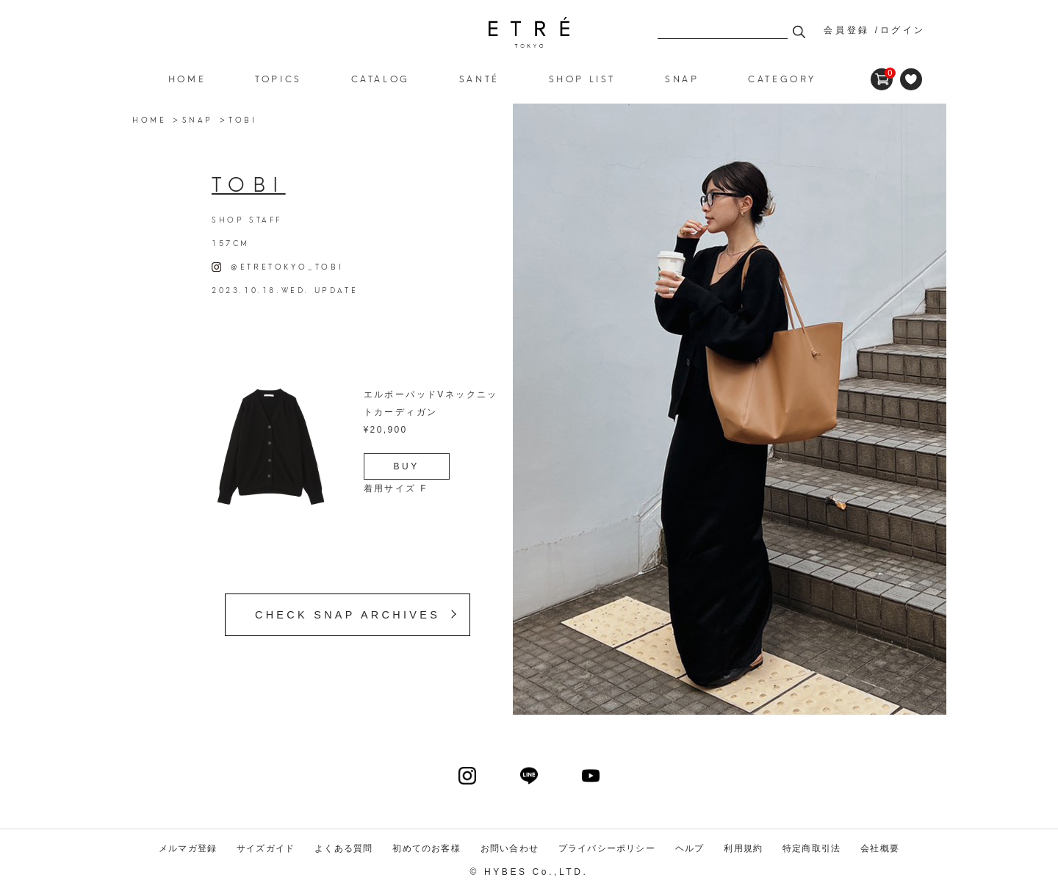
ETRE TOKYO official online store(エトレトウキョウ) (529, 32)
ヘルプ (690, 848)
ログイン (903, 30)
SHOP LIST (582, 78)
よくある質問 (343, 848)
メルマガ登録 (188, 848)
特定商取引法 (811, 848)
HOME (187, 78)
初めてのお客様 (426, 848)
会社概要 (879, 848)
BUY (407, 466)
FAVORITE (911, 79)
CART (882, 73)
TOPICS (278, 78)
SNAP (197, 119)
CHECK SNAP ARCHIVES (347, 615)
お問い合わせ (510, 848)
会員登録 (846, 30)
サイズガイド (266, 848)
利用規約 (743, 848)
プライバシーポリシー (606, 848)
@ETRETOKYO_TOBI (277, 266)
